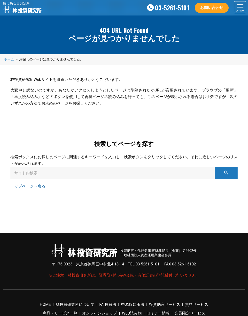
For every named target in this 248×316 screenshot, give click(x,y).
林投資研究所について (75, 304)
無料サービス (196, 304)
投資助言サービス (164, 304)
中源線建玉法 (132, 304)
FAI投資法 (107, 304)
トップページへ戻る (27, 186)
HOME (45, 304)
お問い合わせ (211, 7)
